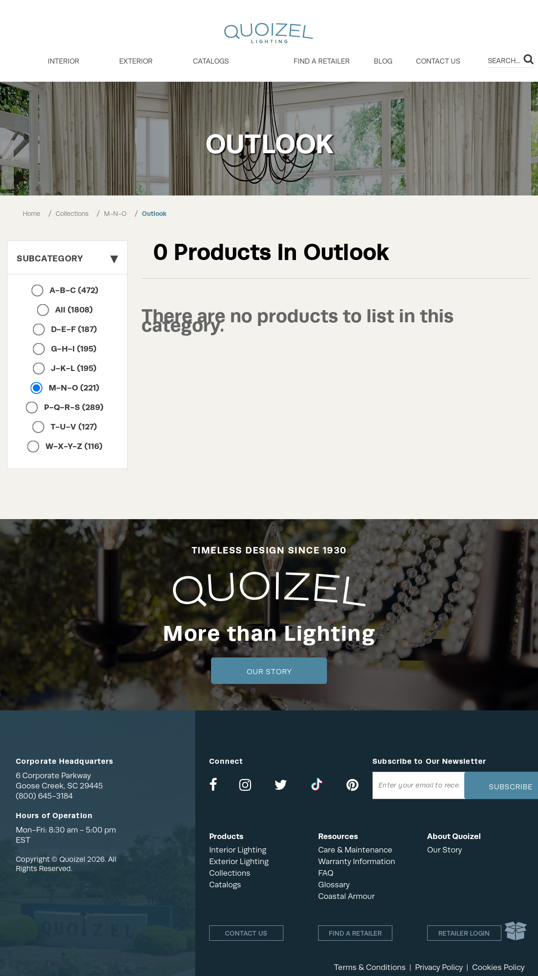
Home (31, 213)
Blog (383, 61)
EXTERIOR (136, 61)
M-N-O (115, 213)
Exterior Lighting (239, 861)
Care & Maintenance (355, 850)
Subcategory (67, 258)
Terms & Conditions (370, 967)
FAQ (325, 873)
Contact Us (438, 61)
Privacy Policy (439, 967)
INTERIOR (63, 61)
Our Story (269, 672)
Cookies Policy (498, 967)
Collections (72, 213)
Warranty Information (356, 861)
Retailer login (464, 933)
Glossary (334, 884)
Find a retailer (322, 61)
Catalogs (211, 61)
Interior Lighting (237, 850)
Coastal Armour (346, 896)
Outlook (154, 213)
